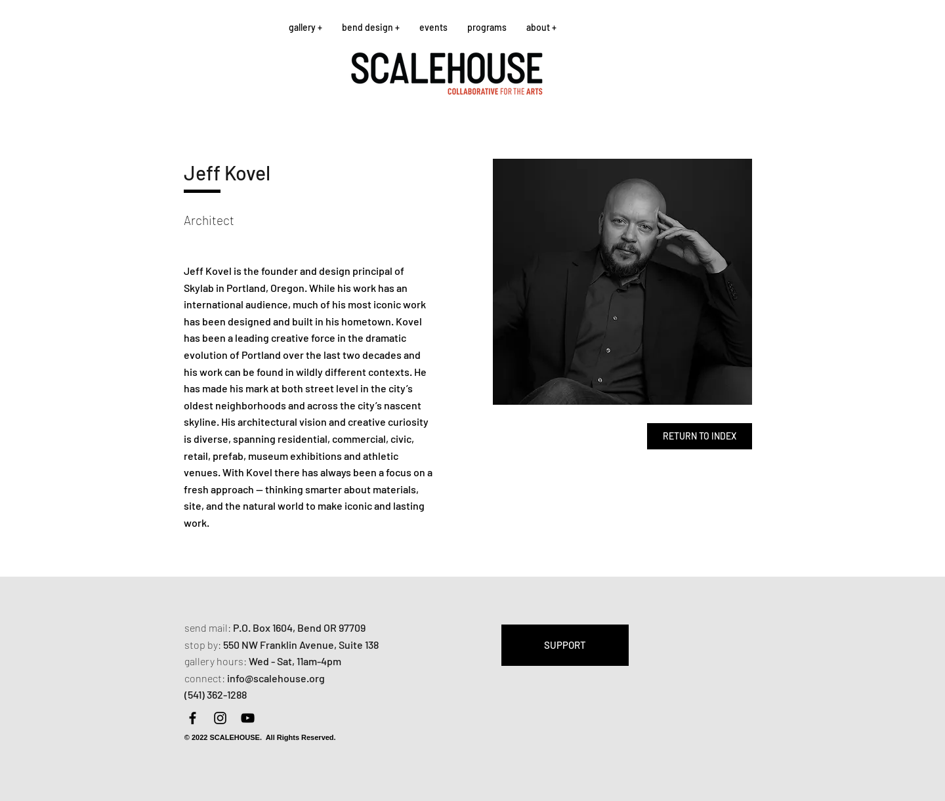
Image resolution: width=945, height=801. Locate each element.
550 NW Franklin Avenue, (281, 644)
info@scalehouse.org (276, 678)
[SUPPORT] (565, 645)
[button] (305, 27)
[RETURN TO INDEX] (699, 436)
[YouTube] (248, 718)
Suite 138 (359, 644)
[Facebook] (192, 718)
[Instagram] (220, 718)
